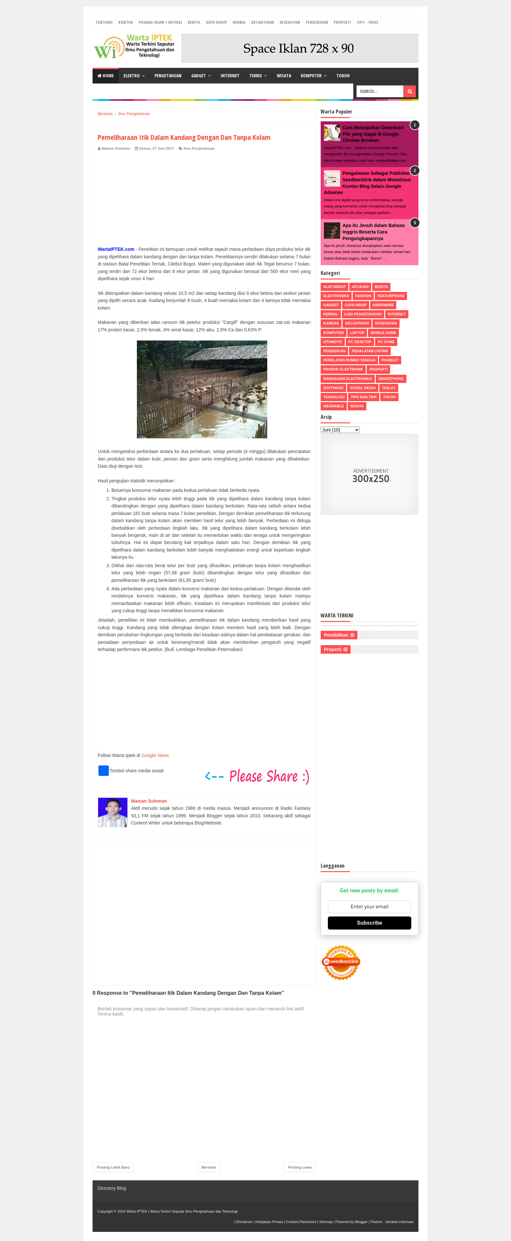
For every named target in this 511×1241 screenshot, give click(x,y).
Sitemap (325, 1222)
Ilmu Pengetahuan (199, 148)
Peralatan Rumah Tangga (349, 360)
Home (105, 75)
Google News (155, 755)
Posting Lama (300, 1167)
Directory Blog (111, 1188)
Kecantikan (262, 22)
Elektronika (336, 296)
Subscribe (369, 923)
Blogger (361, 1222)
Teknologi (333, 397)
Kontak (125, 22)
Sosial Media (362, 388)
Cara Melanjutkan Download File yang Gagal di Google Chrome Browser (373, 134)
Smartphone (391, 379)
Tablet (389, 388)
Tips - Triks (367, 22)
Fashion (363, 296)
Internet (230, 75)
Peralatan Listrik (370, 351)
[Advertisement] (204, 200)
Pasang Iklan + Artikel (160, 22)
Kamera (331, 323)
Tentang (104, 22)
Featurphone (390, 296)
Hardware (383, 305)
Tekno (255, 75)
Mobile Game (383, 333)
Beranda (209, 1167)
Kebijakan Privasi (269, 1222)
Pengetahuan (168, 75)
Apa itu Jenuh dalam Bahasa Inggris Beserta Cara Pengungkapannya (374, 232)
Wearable (333, 406)
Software (333, 388)
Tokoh (343, 75)
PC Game (386, 342)
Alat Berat (334, 287)
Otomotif (332, 342)
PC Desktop (360, 342)
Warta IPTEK (136, 1211)
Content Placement (301, 1222)
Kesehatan (290, 22)
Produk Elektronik (343, 369)
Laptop (357, 333)
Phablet (390, 360)
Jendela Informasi (399, 1222)
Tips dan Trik (364, 397)
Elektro (132, 75)
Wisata (284, 75)
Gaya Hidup (216, 22)
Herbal (239, 22)
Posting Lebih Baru (113, 1167)
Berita (194, 22)
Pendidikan (317, 22)
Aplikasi (360, 287)
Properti (342, 22)
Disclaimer (244, 1222)
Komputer (311, 75)
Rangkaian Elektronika (347, 379)
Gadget (198, 75)
